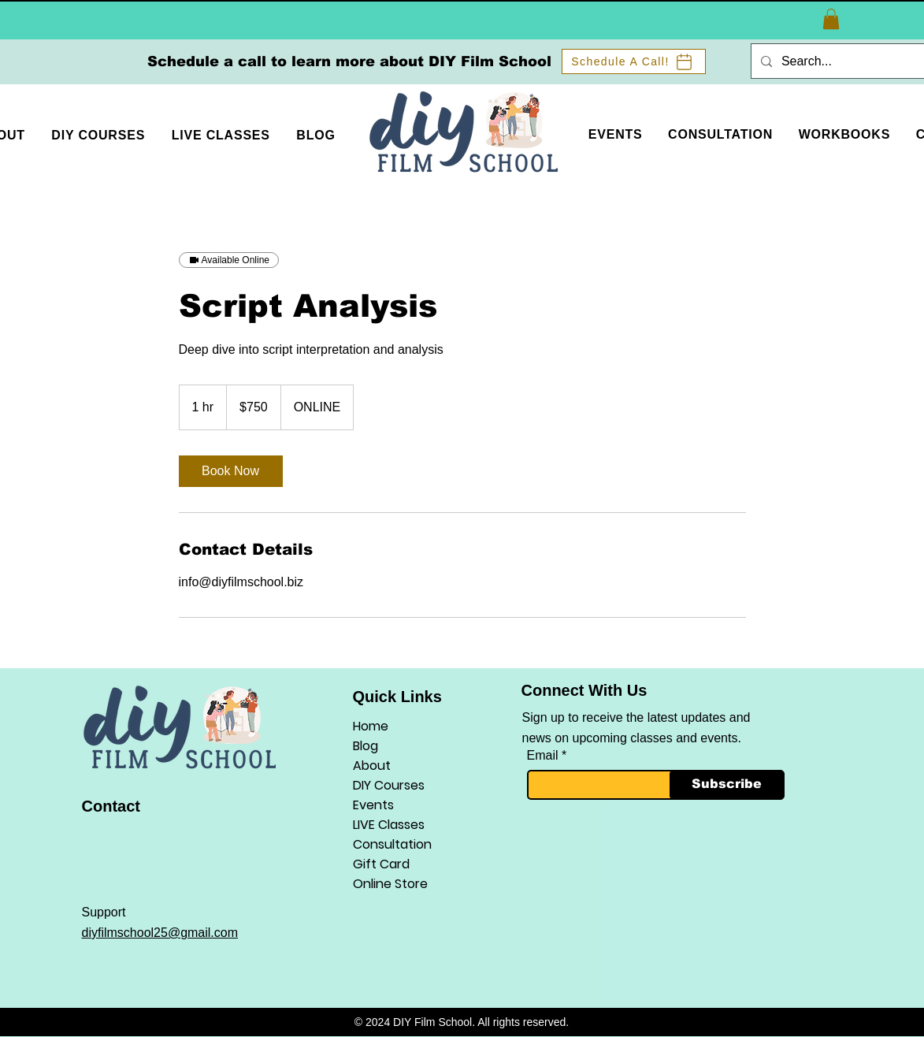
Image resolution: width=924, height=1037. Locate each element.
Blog (365, 746)
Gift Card (381, 864)
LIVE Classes (389, 825)
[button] (831, 19)
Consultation (392, 844)
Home (370, 726)
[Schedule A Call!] (634, 61)
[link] (231, 471)
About (372, 765)
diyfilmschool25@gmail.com (160, 932)
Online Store (390, 884)
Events (373, 805)
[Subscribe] (727, 785)
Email (542, 755)
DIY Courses (389, 785)
